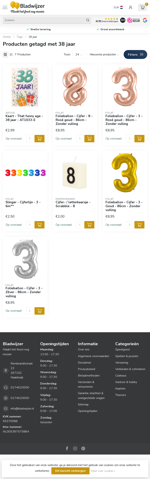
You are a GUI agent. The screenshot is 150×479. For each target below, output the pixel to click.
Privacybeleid (86, 369)
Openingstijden (87, 411)
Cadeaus (120, 376)
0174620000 (20, 387)
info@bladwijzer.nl (22, 409)
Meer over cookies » (103, 471)
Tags (20, 37)
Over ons (84, 349)
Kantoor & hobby (126, 382)
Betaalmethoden (89, 376)
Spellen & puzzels (126, 356)
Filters (135, 55)
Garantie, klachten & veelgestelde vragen (91, 395)
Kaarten (120, 389)
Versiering (121, 363)
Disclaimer (84, 363)
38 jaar (33, 37)
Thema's (120, 395)
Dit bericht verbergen (70, 471)
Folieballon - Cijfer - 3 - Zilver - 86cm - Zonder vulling (24, 292)
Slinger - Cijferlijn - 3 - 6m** (23, 204)
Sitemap (83, 404)
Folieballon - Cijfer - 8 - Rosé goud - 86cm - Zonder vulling (74, 120)
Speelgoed (122, 349)
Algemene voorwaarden (93, 356)
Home (7, 37)
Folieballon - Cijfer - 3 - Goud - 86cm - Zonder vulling (124, 206)
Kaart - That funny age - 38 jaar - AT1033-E (24, 118)
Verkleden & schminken (130, 369)
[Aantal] (30, 138)
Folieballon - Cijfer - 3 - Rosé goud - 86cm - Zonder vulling (124, 120)
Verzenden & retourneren (86, 384)
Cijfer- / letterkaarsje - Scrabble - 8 (73, 204)
